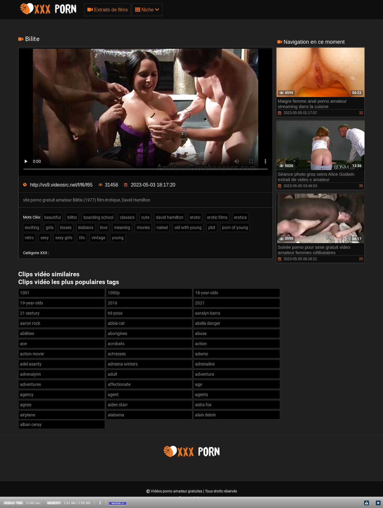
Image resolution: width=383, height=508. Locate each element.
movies (143, 227)
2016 (112, 303)
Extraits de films (107, 10)
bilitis (72, 217)
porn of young (235, 227)
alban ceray (31, 424)
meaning (122, 227)
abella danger (207, 323)
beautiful (52, 217)
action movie (32, 353)
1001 (25, 292)
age (198, 384)
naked (162, 227)
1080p (114, 292)
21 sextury (29, 313)
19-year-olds (31, 303)
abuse (200, 333)
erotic (195, 217)
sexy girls (63, 237)
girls (50, 227)
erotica (240, 217)
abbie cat (116, 323)
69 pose (115, 313)
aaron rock (30, 323)
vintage (98, 237)
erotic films (217, 217)
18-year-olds (206, 292)
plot (211, 227)
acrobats (116, 343)
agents (201, 394)
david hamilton (169, 217)
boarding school (98, 217)
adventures (30, 384)
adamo (201, 353)
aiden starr (118, 404)
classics (127, 217)
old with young (188, 227)
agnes (25, 404)
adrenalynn (30, 374)
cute (145, 217)
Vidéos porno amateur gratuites (177, 491)
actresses (117, 353)
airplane (27, 415)
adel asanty (31, 364)
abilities (27, 333)
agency (27, 394)
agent (113, 394)
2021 (200, 303)
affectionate (119, 384)
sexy (44, 237)
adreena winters (123, 364)
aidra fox (203, 404)
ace (23, 343)
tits (82, 237)
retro (29, 237)
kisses (66, 227)
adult (112, 374)
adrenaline (205, 364)
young (118, 237)
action (201, 343)
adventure (204, 374)
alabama (116, 415)
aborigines (117, 333)
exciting (32, 227)
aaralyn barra (207, 313)
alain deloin (205, 415)
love (103, 227)
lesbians (85, 227)
